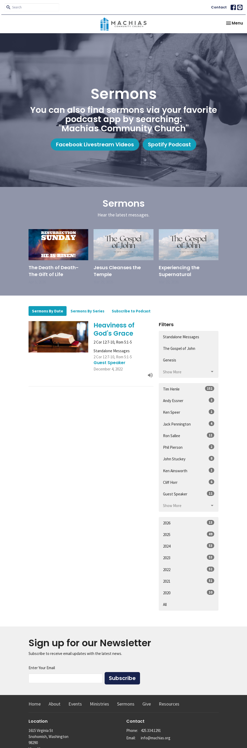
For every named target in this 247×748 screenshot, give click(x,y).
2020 (189, 592)
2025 (189, 534)
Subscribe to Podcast (131, 310)
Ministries (99, 704)
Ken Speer (189, 412)
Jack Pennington (189, 424)
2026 (189, 522)
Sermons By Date (47, 310)
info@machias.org (155, 737)
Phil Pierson (189, 447)
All (165, 604)
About (54, 704)
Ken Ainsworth (189, 470)
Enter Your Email (42, 667)
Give (146, 704)
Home (35, 704)
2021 (189, 581)
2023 (189, 557)
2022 (189, 569)
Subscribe (122, 678)
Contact (219, 7)
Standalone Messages (181, 336)
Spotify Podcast (169, 144)
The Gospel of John (179, 348)
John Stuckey (189, 458)
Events (75, 704)
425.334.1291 (151, 730)
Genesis (169, 360)
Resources (169, 704)
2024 (189, 546)
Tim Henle (189, 389)
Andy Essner (189, 400)
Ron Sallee (189, 435)
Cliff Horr (189, 482)
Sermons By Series (87, 310)
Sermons (125, 704)
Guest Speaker (189, 493)
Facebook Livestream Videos (95, 144)
